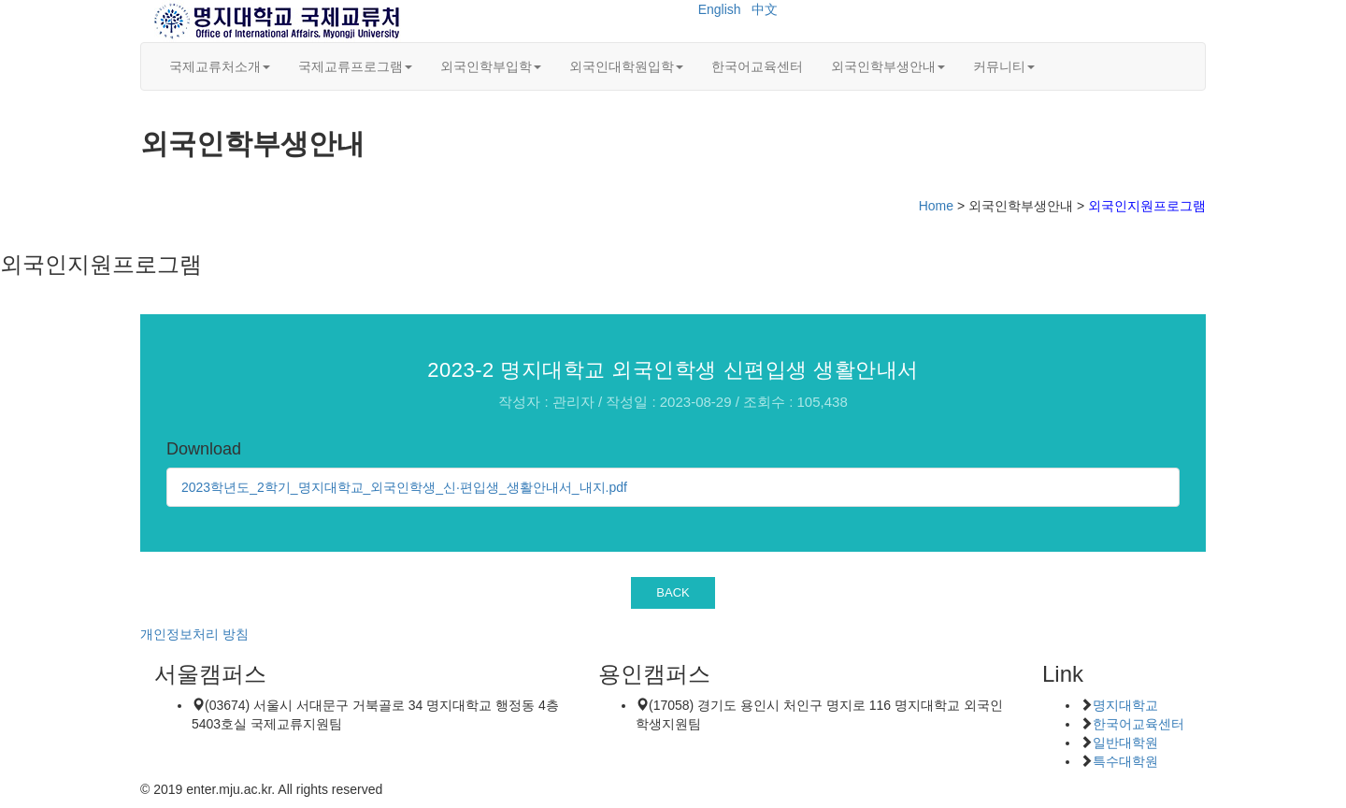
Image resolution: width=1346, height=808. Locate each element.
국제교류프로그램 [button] (355, 66)
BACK (673, 592)
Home (936, 205)
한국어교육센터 (757, 66)
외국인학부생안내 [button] (888, 66)
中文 (765, 9)
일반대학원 (1125, 742)
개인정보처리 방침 (194, 634)
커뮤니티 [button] (1004, 66)
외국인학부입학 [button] (490, 66)
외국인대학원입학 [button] (626, 66)
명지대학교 (1125, 705)
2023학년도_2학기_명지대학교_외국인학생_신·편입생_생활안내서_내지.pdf (404, 487)
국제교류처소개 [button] (219, 66)
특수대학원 (1125, 761)
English (719, 9)
